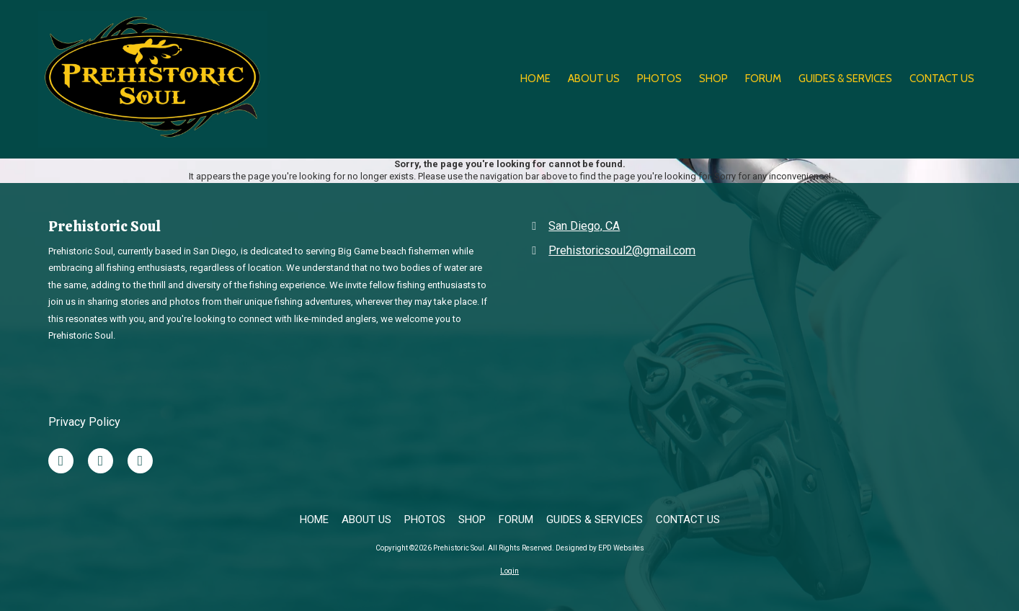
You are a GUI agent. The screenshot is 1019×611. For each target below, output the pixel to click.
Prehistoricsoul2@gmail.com (621, 250)
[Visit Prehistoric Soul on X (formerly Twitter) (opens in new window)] (100, 460)
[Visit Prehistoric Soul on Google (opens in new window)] (140, 460)
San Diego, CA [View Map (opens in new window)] (584, 226)
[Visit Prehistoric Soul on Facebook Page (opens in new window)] (61, 460)
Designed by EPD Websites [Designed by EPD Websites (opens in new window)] (600, 548)
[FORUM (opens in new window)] (763, 79)
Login (509, 571)
